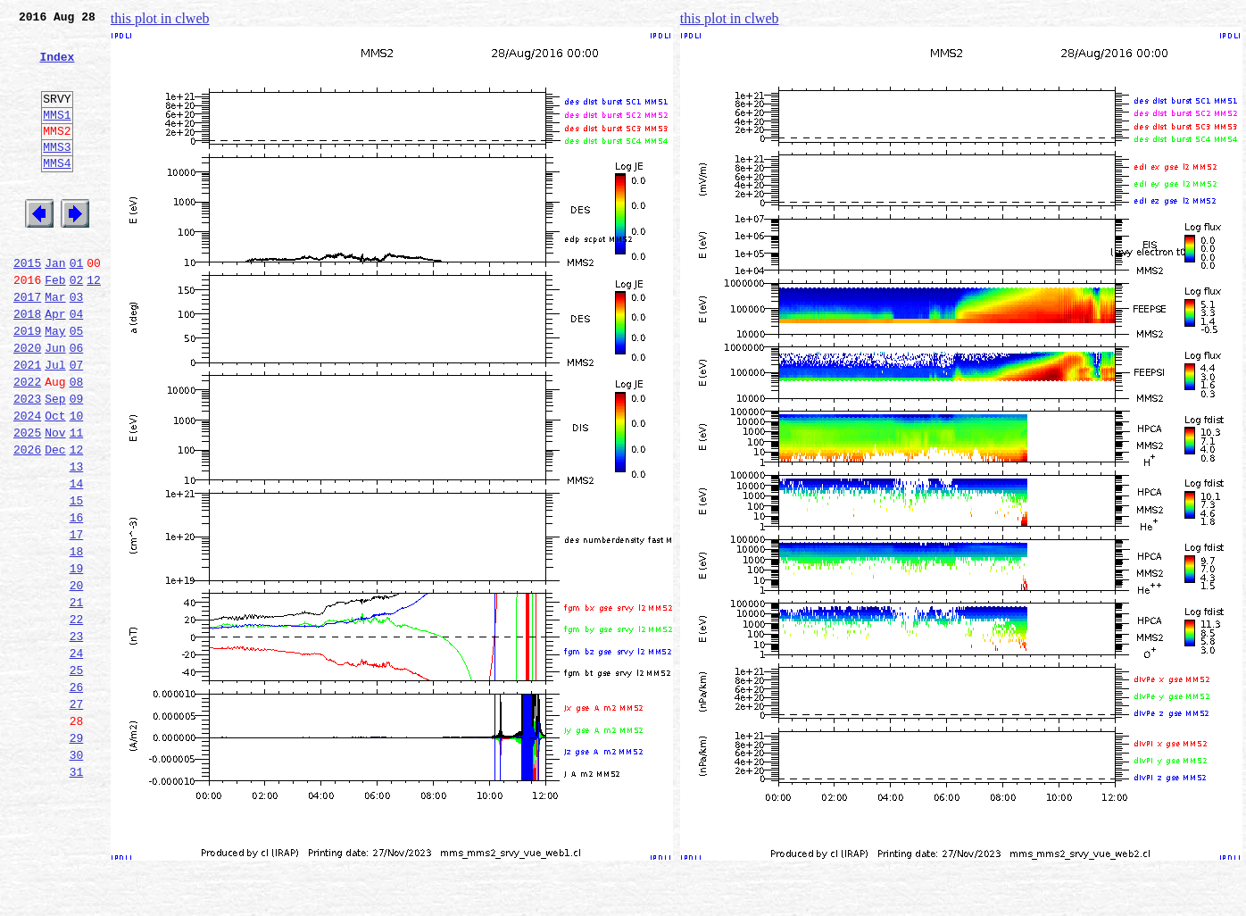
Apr (55, 364)
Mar (55, 345)
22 (77, 718)
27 (77, 816)
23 (77, 737)
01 (77, 305)
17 (77, 620)
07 (77, 423)
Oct (55, 482)
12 (94, 325)
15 (77, 580)
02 (77, 325)
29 (77, 855)
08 (77, 443)
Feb (55, 325)
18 (77, 639)
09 (77, 462)
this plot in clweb (160, 18)
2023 (27, 462)
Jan (55, 305)
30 (77, 875)
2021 (27, 423)
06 (77, 404)
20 (77, 678)
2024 (27, 482)
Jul (55, 423)
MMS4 (57, 192)
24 (77, 757)
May (55, 384)
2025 (27, 502)
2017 (27, 345)
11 (77, 502)
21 (77, 698)
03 (77, 345)
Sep (55, 462)
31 (77, 895)
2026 (27, 521)
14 (77, 561)
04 (77, 364)
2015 (27, 305)
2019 (27, 384)
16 (77, 600)
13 (77, 541)
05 (77, 384)
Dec (55, 521)
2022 (27, 443)
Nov (55, 502)
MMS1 (57, 136)
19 (77, 659)
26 (77, 796)
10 (77, 482)
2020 (27, 404)
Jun (55, 404)
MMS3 (57, 173)
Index (56, 67)
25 (77, 777)
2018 (27, 364)
